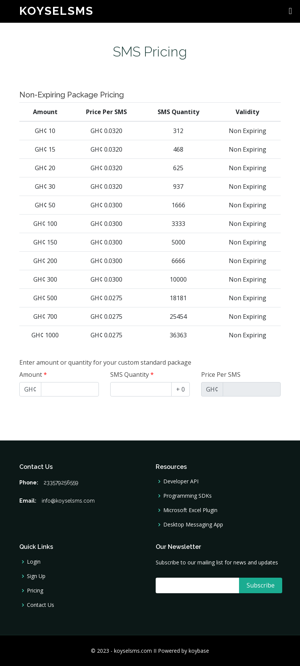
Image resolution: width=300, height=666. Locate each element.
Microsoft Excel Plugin (190, 510)
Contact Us (40, 605)
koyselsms (56, 10)
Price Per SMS (221, 374)
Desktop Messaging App (193, 524)
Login (34, 561)
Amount (33, 374)
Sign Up (36, 576)
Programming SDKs (187, 495)
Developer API (180, 481)
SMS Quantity (132, 374)
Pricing (35, 590)
